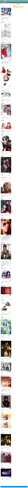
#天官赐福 (5, 117)
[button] (27, 1)
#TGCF (2, 87)
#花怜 (2, 239)
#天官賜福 (7, 238)
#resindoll (8, 264)
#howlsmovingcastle (6, 18)
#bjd (6, 264)
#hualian (6, 17)
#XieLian (7, 17)
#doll (9, 264)
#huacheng (4, 409)
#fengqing (5, 314)
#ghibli (8, 18)
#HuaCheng (2, 18)
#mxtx (4, 17)
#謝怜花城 (6, 239)
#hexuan (8, 358)
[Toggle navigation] (1, 0)
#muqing (3, 314)
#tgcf (1, 39)
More (14, 486)
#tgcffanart (2, 17)
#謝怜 (9, 238)
